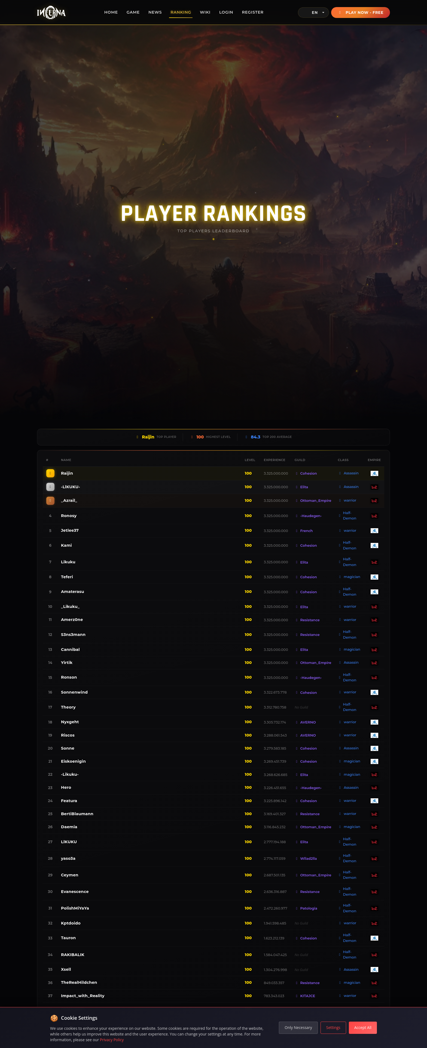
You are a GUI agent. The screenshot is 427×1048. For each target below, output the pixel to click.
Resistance (307, 620)
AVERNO (305, 722)
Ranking (180, 12)
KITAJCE (305, 996)
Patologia (306, 908)
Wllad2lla (306, 859)
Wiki (205, 12)
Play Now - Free (360, 12)
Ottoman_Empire (313, 501)
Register (252, 12)
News (155, 12)
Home (111, 12)
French (304, 531)
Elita (301, 487)
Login (226, 12)
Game (133, 12)
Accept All (362, 1027)
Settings (333, 1027)
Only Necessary (298, 1027)
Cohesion (306, 473)
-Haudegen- (308, 516)
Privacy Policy (112, 1039)
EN (310, 12)
